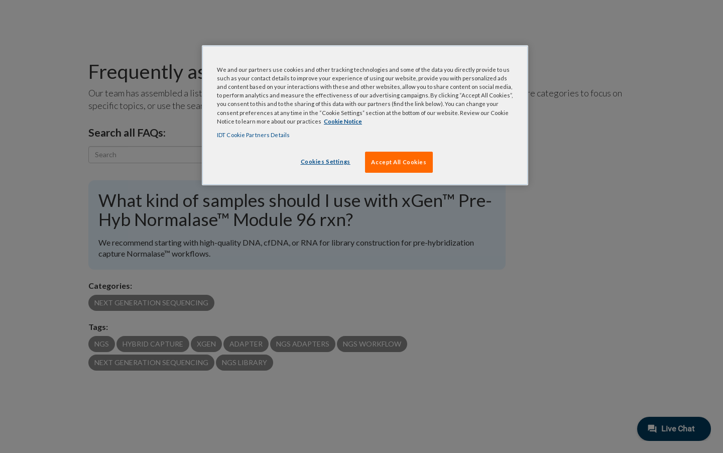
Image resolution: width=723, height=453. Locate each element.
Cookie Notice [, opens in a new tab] (343, 121)
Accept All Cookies (398, 162)
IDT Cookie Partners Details (253, 135)
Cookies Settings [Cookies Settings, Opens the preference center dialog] (325, 161)
